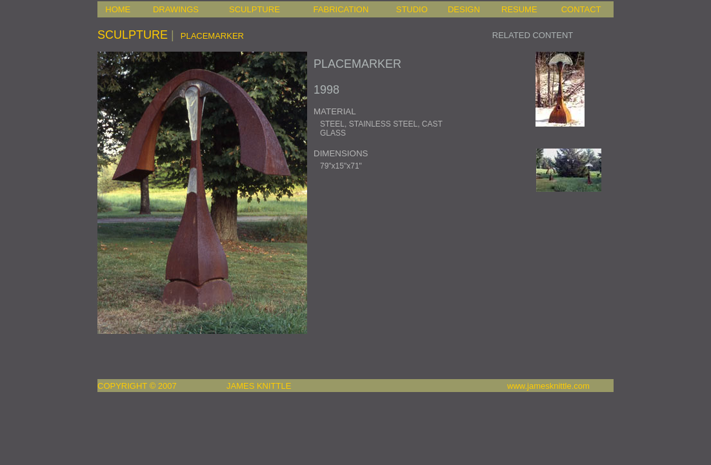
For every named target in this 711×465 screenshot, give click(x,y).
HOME (117, 9)
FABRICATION (341, 9)
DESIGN (464, 9)
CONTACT (581, 9)
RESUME (519, 9)
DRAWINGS (176, 9)
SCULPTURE (254, 9)
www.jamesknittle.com (548, 386)
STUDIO (412, 9)
